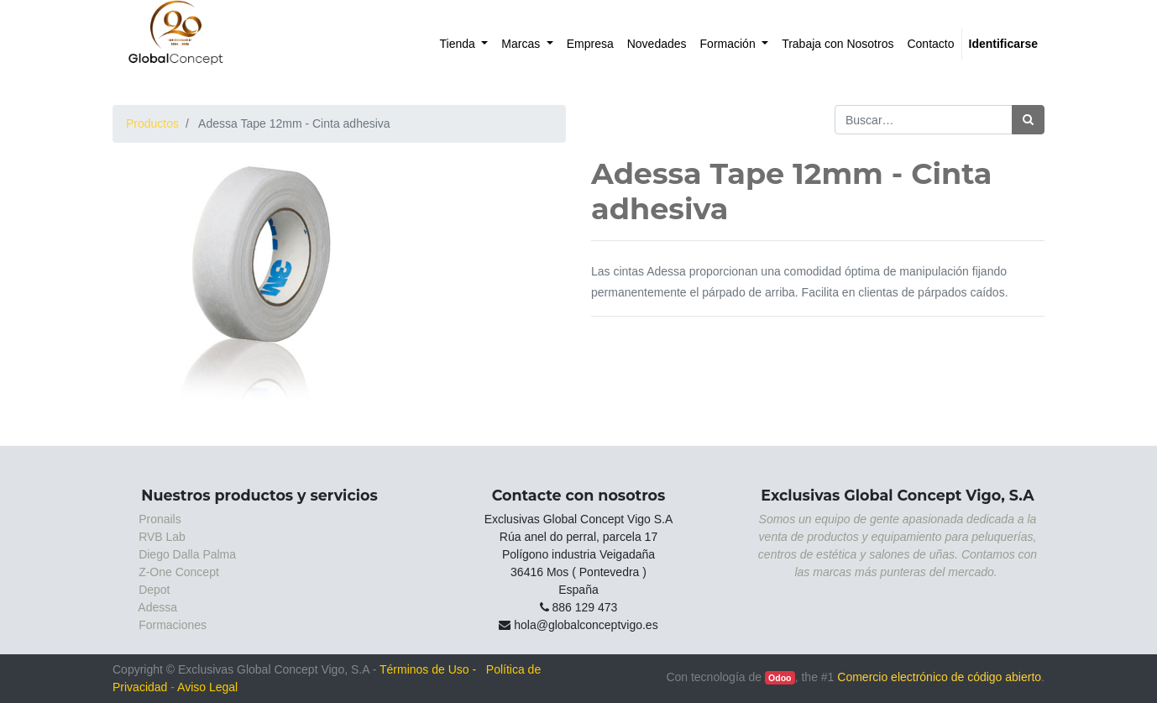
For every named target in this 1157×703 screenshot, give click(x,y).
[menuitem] (464, 44)
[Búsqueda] (1028, 119)
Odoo (779, 678)
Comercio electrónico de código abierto (939, 677)
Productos (152, 123)
